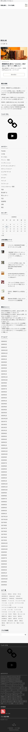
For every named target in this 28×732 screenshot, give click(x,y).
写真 (2, 189)
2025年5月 (4, 356)
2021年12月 (4, 418)
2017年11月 (4, 516)
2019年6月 (4, 466)
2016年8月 (4, 555)
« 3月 (2, 235)
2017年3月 (4, 540)
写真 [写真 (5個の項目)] (14, 614)
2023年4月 (4, 394)
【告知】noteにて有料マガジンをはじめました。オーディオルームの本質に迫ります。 (13, 98)
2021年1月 (4, 430)
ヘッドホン (4, 174)
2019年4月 (4, 472)
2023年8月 (4, 386)
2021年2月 (4, 427)
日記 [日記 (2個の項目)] (14, 616)
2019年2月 (4, 478)
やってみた (4, 157)
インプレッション (6, 162)
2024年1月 (4, 374)
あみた (4, 321)
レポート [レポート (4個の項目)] (4, 614)
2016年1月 (4, 573)
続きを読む (14, 74)
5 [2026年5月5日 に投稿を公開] (10, 224)
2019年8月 (4, 460)
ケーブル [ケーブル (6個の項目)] (20, 607)
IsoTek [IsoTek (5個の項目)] (18, 596)
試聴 (2, 204)
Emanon (17, 729)
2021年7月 (4, 421)
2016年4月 (4, 564)
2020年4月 (4, 439)
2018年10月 (4, 489)
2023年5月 (4, 391)
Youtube (3, 151)
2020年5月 (4, 436)
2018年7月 (4, 498)
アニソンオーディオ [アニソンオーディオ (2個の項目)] (20, 600)
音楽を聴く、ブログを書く (8, 5)
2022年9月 (4, 403)
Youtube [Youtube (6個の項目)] (4, 600)
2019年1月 (4, 481)
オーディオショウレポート (8, 165)
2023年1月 (4, 400)
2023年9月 (4, 383)
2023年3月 (4, 397)
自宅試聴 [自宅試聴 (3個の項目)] (4, 618)
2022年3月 (4, 412)
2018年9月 (4, 492)
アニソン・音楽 (4, 47)
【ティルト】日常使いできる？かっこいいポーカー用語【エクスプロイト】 (16, 284)
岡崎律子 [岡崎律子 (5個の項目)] (4, 616)
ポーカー (3, 177)
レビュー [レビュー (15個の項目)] (19, 611)
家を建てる (4, 192)
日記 (2, 198)
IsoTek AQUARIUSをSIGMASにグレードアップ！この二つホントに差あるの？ (16, 275)
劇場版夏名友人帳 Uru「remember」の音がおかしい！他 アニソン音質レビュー (14, 64)
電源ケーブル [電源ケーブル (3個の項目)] (20, 623)
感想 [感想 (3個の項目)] (9, 616)
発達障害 (3, 201)
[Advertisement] (14, 25)
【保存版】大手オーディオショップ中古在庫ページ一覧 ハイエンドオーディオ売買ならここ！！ (16, 255)
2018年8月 (4, 495)
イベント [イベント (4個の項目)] (4, 602)
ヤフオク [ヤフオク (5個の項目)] (4, 611)
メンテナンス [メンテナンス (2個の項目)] (17, 609)
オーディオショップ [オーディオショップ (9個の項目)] (6, 605)
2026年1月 (4, 347)
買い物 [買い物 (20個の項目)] (4, 620)
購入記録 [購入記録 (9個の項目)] (10, 620)
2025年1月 (4, 359)
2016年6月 (4, 561)
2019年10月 (4, 454)
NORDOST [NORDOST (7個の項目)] (5, 598)
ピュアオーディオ (6, 171)
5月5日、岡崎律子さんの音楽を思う (10, 88)
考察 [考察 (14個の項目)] (20, 616)
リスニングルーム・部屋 (7, 186)
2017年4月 (4, 537)
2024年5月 (4, 365)
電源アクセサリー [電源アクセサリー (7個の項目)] (10, 623)
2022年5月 (4, 409)
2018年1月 (4, 513)
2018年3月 (4, 510)
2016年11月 (4, 546)
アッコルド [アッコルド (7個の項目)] (11, 600)
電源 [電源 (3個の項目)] (3, 623)
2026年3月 (4, 344)
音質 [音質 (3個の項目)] (3, 625)
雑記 (2, 207)
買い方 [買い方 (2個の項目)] (20, 618)
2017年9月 (4, 522)
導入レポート (4, 195)
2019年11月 (4, 451)
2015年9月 (4, 581)
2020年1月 (4, 445)
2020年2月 (4, 442)
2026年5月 (4, 341)
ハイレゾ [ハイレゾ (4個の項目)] (9, 609)
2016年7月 (4, 558)
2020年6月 (4, 433)
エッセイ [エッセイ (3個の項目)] (10, 602)
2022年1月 (4, 415)
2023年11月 (4, 377)
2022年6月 (4, 406)
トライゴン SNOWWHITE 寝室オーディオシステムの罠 (16, 246)
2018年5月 (4, 504)
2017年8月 (4, 525)
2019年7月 (4, 463)
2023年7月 (4, 389)
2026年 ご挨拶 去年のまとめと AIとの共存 (12, 102)
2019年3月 (4, 475)
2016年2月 (4, 570)
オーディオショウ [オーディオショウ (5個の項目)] (19, 602)
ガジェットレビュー (6, 168)
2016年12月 (4, 543)
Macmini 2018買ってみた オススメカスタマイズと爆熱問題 (16, 299)
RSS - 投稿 (5, 713)
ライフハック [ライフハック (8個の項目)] (11, 611)
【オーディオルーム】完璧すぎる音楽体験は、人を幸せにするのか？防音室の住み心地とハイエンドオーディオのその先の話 (13, 107)
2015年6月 (4, 584)
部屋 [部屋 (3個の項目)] (20, 620)
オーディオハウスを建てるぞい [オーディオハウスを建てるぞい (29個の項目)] (9, 607)
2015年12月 (4, 576)
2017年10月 (4, 519)
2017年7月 (4, 528)
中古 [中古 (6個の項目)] (9, 614)
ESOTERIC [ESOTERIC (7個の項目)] (5, 596)
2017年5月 (4, 534)
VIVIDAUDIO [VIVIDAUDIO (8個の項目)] (19, 598)
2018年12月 (4, 484)
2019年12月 (4, 448)
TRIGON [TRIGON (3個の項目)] (11, 598)
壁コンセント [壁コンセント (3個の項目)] (21, 614)
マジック (3, 180)
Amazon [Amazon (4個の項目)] (4, 594)
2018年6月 (4, 501)
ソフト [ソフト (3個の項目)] (4, 609)
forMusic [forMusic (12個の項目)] (12, 596)
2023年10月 (4, 380)
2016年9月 (4, 552)
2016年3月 (4, 567)
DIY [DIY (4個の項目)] (19, 594)
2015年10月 (4, 579)
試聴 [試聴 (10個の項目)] (15, 618)
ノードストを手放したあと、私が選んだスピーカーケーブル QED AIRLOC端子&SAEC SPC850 (13, 92)
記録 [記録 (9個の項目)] (9, 618)
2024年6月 (4, 362)
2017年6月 (4, 531)
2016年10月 (4, 549)
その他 (3, 154)
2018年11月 (4, 486)
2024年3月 (4, 368)
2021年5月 (4, 424)
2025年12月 (4, 350)
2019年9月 (4, 457)
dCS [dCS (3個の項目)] (14, 594)
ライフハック (4, 183)
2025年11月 (4, 353)
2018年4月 (4, 507)
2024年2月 (4, 371)
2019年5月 (4, 469)
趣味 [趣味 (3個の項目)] (16, 620)
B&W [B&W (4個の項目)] (9, 594)
